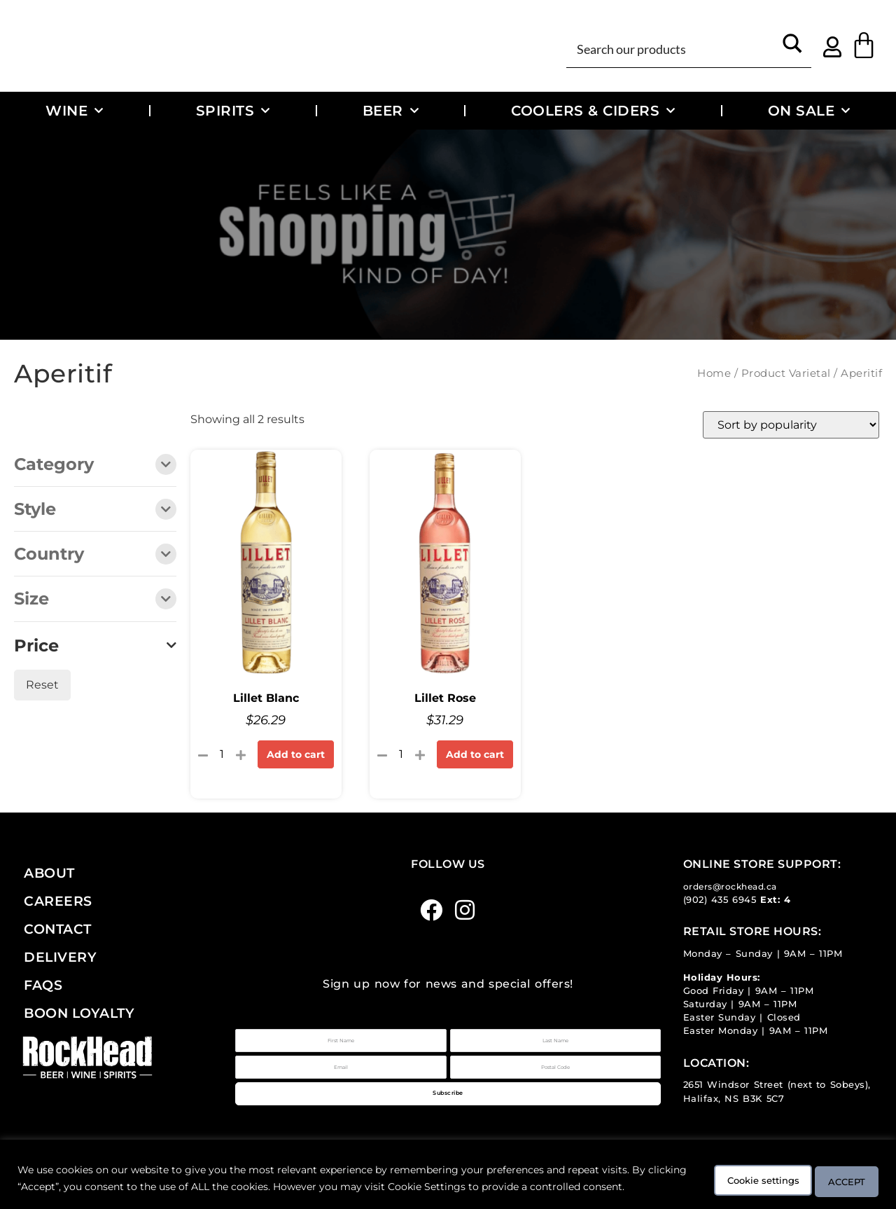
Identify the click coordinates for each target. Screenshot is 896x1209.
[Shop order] (791, 424)
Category (95, 465)
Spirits (233, 111)
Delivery (60, 956)
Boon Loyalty (79, 1012)
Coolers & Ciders (593, 111)
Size (95, 599)
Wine (75, 111)
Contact (58, 928)
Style (95, 510)
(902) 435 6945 (720, 899)
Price (95, 646)
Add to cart (296, 754)
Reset (42, 684)
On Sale (809, 111)
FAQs (43, 984)
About (49, 872)
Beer (391, 111)
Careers (58, 900)
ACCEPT (838, 1172)
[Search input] (673, 48)
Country (95, 555)
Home (714, 373)
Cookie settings (733, 1172)
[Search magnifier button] (792, 48)
